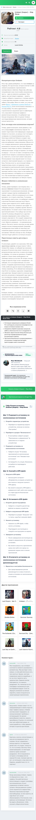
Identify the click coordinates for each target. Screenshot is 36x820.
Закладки (20, 22)
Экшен (17, 38)
